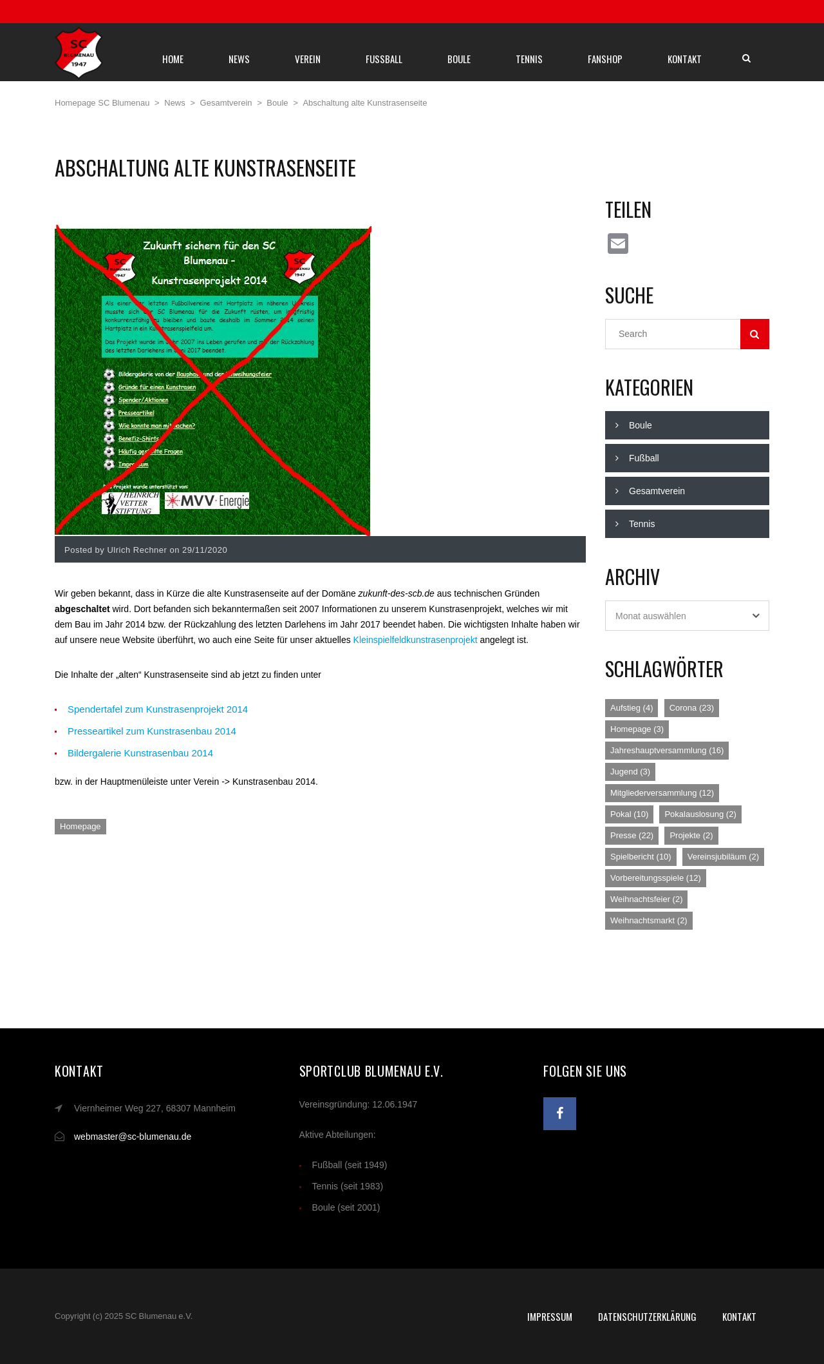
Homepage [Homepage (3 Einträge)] (637, 729)
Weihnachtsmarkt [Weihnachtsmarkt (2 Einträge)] (649, 920)
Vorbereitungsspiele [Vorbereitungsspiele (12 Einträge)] (655, 878)
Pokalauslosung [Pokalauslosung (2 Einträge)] (700, 814)
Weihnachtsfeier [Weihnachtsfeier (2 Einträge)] (646, 899)
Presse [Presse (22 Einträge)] (631, 835)
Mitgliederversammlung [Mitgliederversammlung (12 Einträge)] (662, 793)
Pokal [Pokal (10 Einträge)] (629, 814)
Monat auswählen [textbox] (650, 616)
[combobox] (687, 615)
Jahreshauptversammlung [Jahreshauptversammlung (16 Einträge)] (667, 750)
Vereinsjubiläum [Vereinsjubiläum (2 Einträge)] (723, 856)
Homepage (80, 826)
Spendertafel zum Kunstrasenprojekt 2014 (158, 709)
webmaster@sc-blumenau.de (132, 1136)
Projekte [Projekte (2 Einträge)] (691, 835)
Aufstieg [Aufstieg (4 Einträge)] (631, 708)
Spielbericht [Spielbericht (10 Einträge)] (640, 856)
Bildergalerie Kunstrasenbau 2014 (140, 752)
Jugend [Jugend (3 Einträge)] (630, 771)
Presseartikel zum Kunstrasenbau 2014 (152, 730)
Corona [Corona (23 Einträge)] (692, 708)
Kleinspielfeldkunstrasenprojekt (415, 640)
